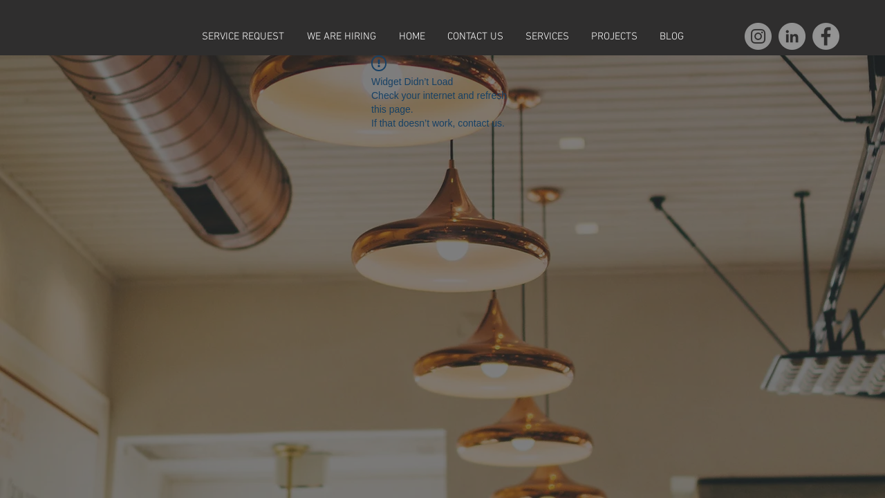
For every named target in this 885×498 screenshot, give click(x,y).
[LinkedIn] (792, 36)
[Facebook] (825, 36)
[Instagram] (758, 36)
